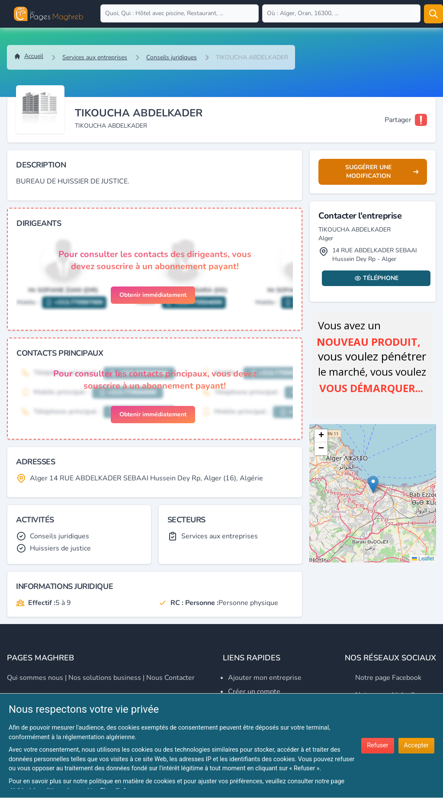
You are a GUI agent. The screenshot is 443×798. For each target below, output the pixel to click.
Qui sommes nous (35, 677)
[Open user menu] (416, 13)
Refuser (377, 745)
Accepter (416, 745)
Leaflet (423, 559)
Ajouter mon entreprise (265, 677)
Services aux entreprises (94, 57)
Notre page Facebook (388, 677)
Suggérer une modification (381, 171)
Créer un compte (254, 691)
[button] (373, 484)
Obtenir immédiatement (152, 295)
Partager (398, 120)
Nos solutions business (104, 677)
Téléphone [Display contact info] (376, 278)
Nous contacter (170, 677)
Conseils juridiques (171, 57)
